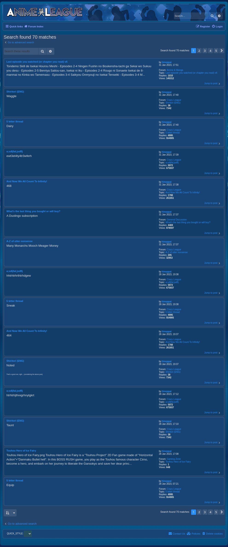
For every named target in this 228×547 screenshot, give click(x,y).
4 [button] (210, 51)
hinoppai (167, 62)
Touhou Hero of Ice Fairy (178, 461)
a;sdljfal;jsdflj (172, 162)
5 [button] (216, 51)
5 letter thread (172, 132)
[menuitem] (217, 26)
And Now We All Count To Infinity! (182, 192)
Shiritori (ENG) (172, 102)
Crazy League (174, 100)
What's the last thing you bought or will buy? (187, 222)
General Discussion (177, 219)
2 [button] (199, 51)
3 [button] (205, 51)
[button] (221, 50)
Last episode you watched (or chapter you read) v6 (191, 73)
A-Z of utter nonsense (176, 252)
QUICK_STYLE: (19, 533)
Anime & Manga (175, 70)
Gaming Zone (174, 459)
